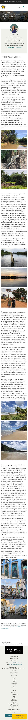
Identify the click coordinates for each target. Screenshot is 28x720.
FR (19, 7)
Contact (14, 699)
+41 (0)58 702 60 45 (17, 663)
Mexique (14, 684)
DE (17, 7)
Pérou (14, 680)
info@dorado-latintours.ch (14, 47)
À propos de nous (14, 694)
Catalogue (14, 697)
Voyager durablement (14, 704)
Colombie (14, 688)
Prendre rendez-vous (14, 707)
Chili (14, 678)
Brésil (14, 686)
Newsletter (14, 700)
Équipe (14, 696)
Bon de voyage (14, 705)
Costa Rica (14, 675)
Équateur (14, 681)
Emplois (14, 702)
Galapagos (14, 683)
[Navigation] (26, 7)
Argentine (14, 677)
